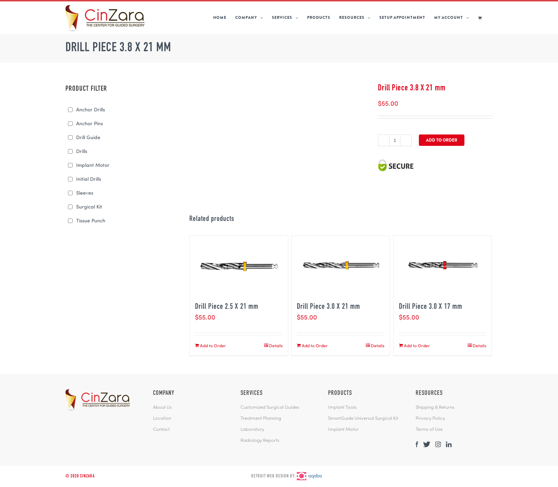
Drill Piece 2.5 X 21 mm (226, 307)
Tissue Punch (90, 220)
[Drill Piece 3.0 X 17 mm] (443, 265)
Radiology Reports (260, 441)
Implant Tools (342, 408)
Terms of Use (429, 430)
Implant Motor (93, 165)
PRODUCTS (340, 393)
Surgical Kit (89, 206)
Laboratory (252, 430)
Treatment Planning (261, 419)
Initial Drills (88, 178)
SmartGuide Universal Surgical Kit (363, 419)
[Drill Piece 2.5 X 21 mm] (239, 265)
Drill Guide (88, 137)
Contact (161, 430)
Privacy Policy (430, 419)
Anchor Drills (90, 109)
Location (162, 419)
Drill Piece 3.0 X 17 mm (430, 307)
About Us (162, 408)
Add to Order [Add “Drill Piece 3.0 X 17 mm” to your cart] (417, 345)
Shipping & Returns (435, 408)
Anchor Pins (89, 123)
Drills (81, 151)
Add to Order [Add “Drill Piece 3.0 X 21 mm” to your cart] (315, 345)
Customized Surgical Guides (270, 408)
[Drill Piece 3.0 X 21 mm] (340, 265)
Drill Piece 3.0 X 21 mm (328, 307)
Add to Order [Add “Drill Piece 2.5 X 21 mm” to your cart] (213, 345)
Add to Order (441, 140)
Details (276, 345)
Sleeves (84, 192)
